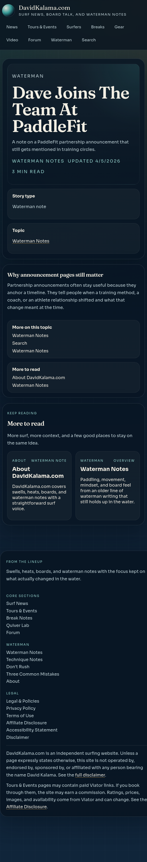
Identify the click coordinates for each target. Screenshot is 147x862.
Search (89, 39)
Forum (34, 39)
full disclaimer (90, 775)
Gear (119, 26)
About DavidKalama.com (38, 377)
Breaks (98, 26)
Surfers (73, 26)
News (12, 26)
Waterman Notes (38, 161)
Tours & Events (42, 26)
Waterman (61, 39)
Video (12, 39)
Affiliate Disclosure (26, 807)
